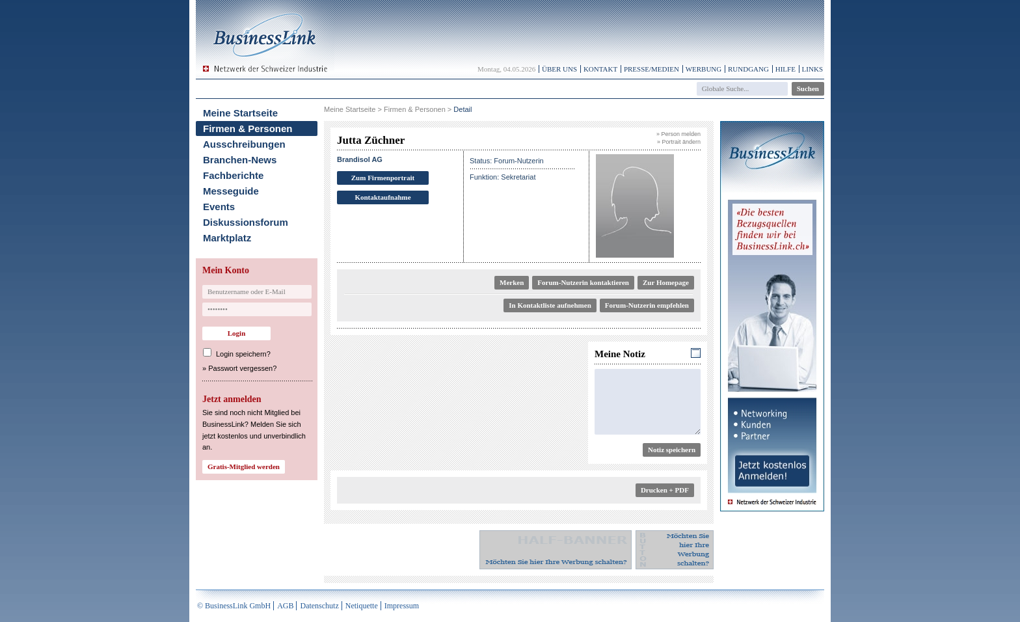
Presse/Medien (651, 69)
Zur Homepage (666, 282)
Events (219, 206)
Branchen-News (239, 159)
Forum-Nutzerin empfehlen (647, 305)
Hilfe (785, 69)
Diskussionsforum (245, 222)
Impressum (401, 605)
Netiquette (361, 605)
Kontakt (600, 69)
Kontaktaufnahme (382, 197)
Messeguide (231, 190)
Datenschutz (319, 605)
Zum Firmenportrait (382, 178)
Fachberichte (233, 175)
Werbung (704, 69)
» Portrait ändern (679, 142)
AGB (285, 605)
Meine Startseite (240, 112)
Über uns (559, 69)
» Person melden (678, 134)
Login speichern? (243, 354)
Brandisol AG (359, 159)
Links (812, 69)
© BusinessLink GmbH (234, 605)
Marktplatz (227, 237)
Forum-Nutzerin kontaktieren (583, 282)
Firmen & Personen (248, 128)
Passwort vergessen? (242, 368)
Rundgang (748, 69)
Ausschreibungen (244, 144)
